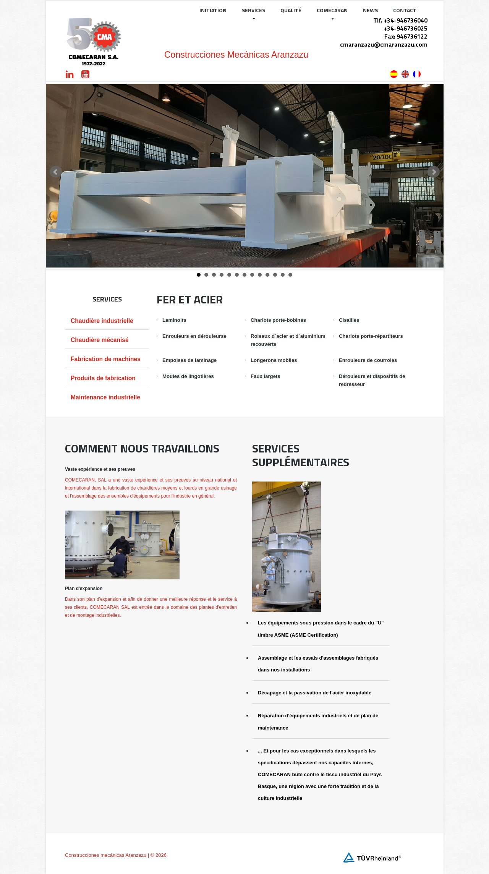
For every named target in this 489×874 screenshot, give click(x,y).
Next (433, 172)
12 (283, 275)
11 (275, 275)
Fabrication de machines (106, 359)
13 (290, 275)
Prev (56, 172)
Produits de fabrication (103, 378)
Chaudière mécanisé (100, 340)
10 (267, 275)
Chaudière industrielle (102, 321)
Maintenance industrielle (105, 397)
